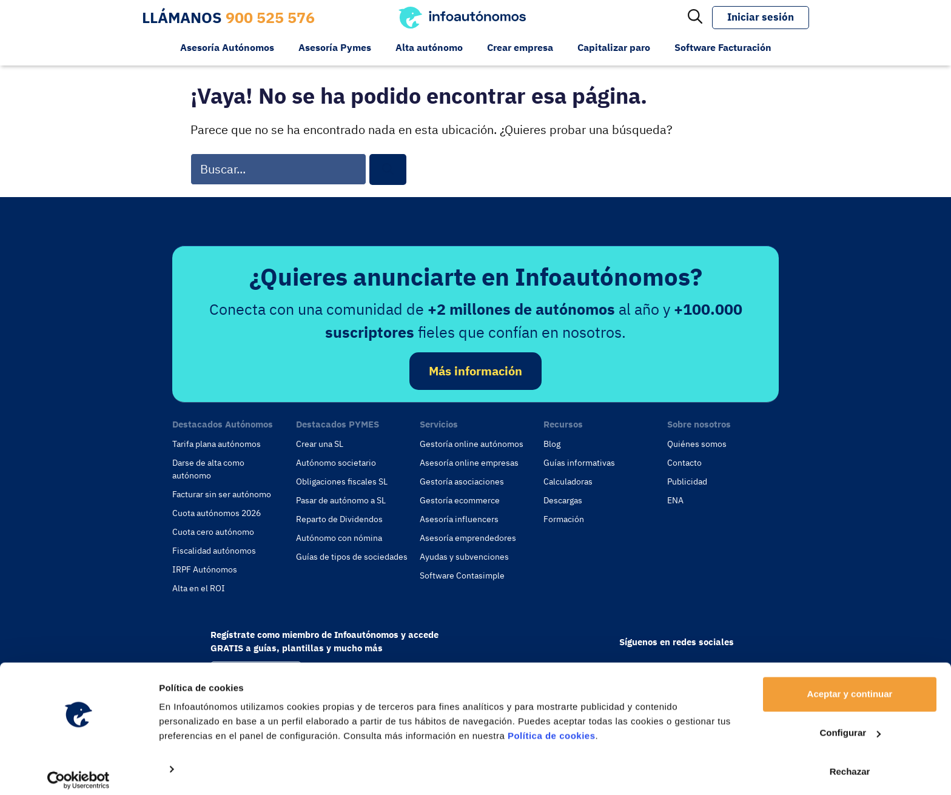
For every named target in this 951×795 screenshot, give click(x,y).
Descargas (562, 500)
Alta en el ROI (198, 588)
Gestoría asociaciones (462, 481)
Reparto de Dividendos (339, 519)
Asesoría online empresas (469, 462)
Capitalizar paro (613, 47)
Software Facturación (722, 47)
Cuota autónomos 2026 (216, 513)
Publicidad (687, 481)
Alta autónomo (429, 47)
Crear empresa (520, 47)
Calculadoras (568, 481)
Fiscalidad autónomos (214, 550)
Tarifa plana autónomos (216, 443)
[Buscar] (387, 169)
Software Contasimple (462, 575)
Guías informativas (579, 462)
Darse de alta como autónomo (208, 469)
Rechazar (850, 763)
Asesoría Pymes (334, 47)
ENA (675, 500)
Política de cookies (552, 727)
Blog (551, 443)
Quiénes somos (697, 443)
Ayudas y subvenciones (464, 556)
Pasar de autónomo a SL (341, 500)
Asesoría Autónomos (227, 47)
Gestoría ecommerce (460, 500)
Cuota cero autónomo (213, 531)
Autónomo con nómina (339, 537)
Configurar (850, 724)
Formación (563, 519)
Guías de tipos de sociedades (352, 556)
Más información (475, 371)
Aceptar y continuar (850, 685)
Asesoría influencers (459, 519)
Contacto (684, 462)
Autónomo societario (336, 462)
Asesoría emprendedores (468, 537)
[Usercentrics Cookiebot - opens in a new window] (78, 771)
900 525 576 (270, 17)
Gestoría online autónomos (471, 443)
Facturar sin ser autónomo (221, 494)
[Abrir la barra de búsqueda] (695, 17)
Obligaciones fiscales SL (342, 481)
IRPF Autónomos (204, 569)
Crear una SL (319, 443)
